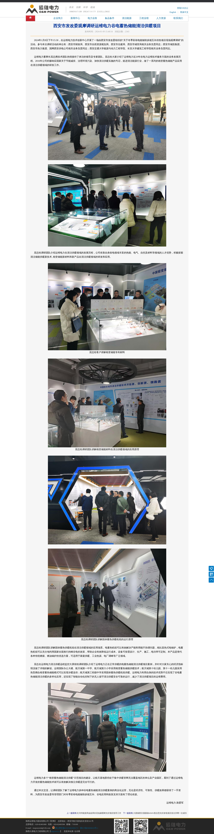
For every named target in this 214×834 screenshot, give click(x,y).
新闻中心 (75, 18)
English (173, 12)
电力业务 (92, 18)
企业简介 (58, 18)
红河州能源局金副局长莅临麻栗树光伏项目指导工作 (99, 813)
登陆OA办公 (182, 8)
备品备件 (109, 18)
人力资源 (161, 18)
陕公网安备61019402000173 (65, 828)
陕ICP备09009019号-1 (89, 828)
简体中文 (184, 12)
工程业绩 (144, 18)
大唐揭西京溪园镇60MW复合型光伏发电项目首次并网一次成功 (160, 813)
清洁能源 (126, 18)
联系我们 (178, 18)
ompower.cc (55, 831)
